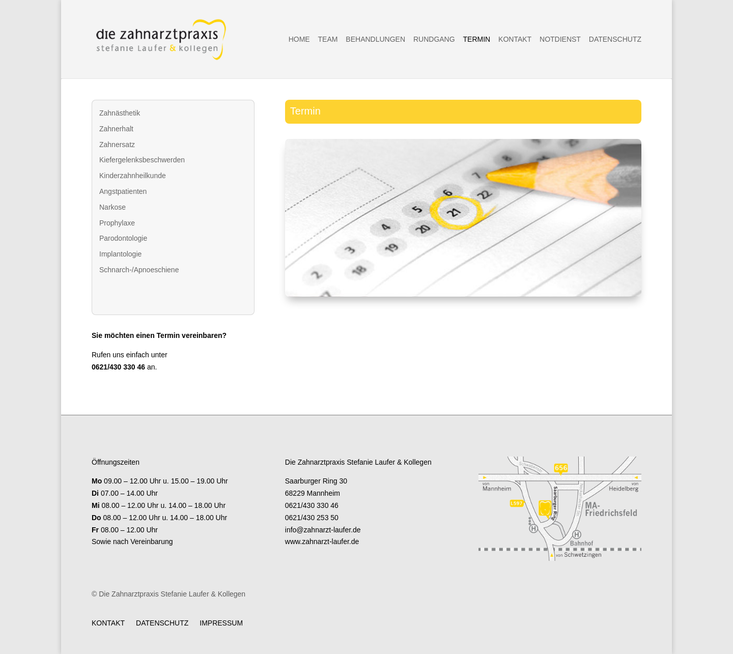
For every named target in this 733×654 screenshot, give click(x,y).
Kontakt (514, 39)
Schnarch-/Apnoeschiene (139, 270)
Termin (477, 39)
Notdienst (560, 39)
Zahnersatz (117, 144)
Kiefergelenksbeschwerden (142, 160)
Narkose (112, 207)
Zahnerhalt (116, 129)
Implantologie (120, 254)
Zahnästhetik (119, 113)
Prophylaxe (117, 223)
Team (328, 39)
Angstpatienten (123, 191)
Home (299, 39)
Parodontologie (123, 238)
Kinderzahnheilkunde (132, 176)
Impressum (221, 623)
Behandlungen (375, 39)
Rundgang (434, 39)
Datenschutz (615, 39)
